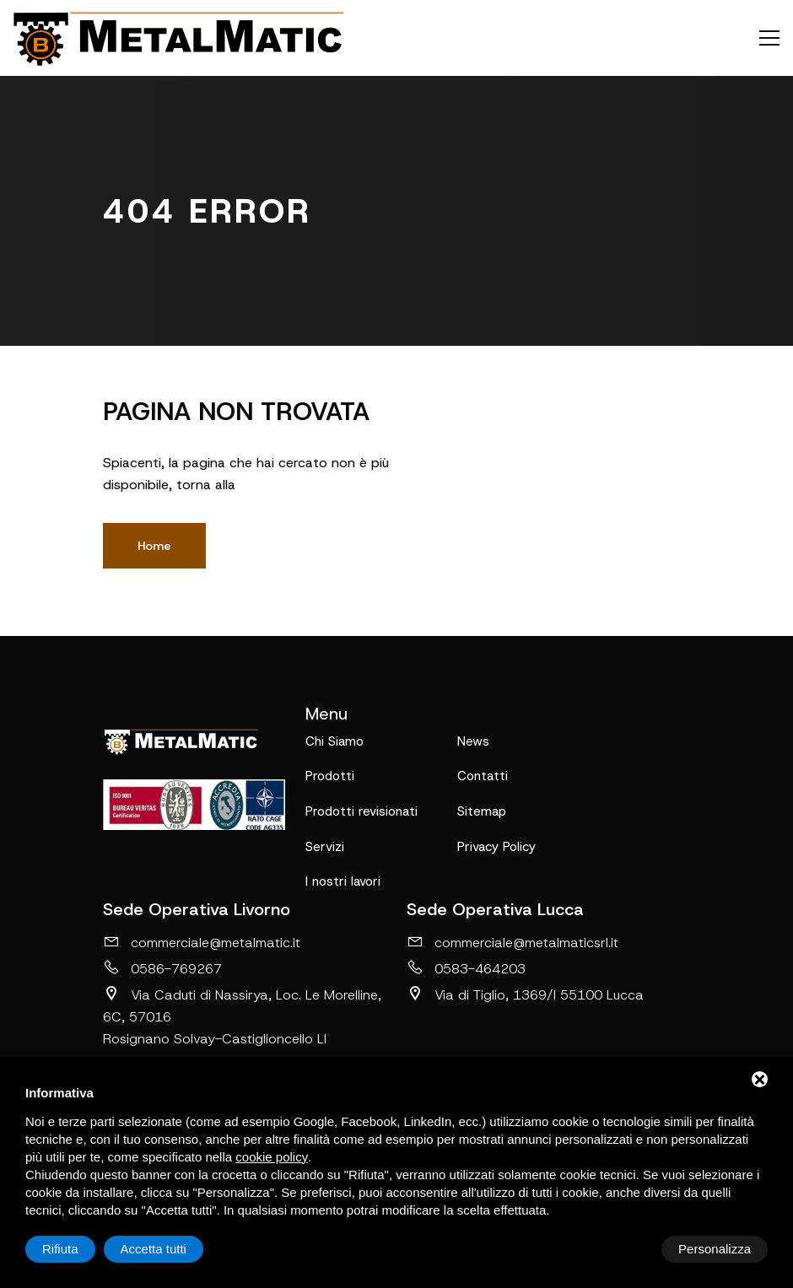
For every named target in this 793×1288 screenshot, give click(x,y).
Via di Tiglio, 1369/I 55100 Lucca (525, 996)
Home (154, 545)
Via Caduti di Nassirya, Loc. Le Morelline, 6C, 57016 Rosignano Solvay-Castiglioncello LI (242, 1018)
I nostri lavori (342, 883)
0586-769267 (162, 970)
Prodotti (329, 776)
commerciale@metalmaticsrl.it (512, 944)
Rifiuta (625, 1249)
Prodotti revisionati (361, 812)
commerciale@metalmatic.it (201, 944)
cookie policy (271, 1157)
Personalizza (78, 1249)
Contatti (482, 776)
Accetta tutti (718, 1249)
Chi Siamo (334, 741)
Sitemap (481, 812)
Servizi (324, 847)
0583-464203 (466, 970)
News (473, 741)
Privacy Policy (496, 847)
